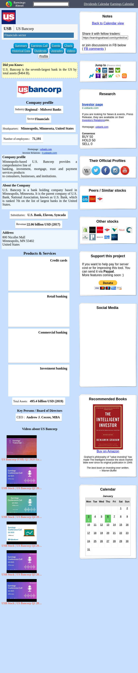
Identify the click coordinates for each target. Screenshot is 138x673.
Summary (21, 45)
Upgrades (57, 50)
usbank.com (46, 149)
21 (114, 533)
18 (95, 533)
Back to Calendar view (108, 23)
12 (101, 524)
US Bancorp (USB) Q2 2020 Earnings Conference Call (22, 459)
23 (127, 533)
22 (120, 533)
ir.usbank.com (49, 152)
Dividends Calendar (97, 4)
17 (88, 533)
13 (108, 524)
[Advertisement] (40, 636)
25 (95, 541)
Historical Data (21, 50)
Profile (43, 56)
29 (120, 541)
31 (88, 549)
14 (114, 524)
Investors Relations (93, 120)
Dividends (40, 50)
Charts (68, 45)
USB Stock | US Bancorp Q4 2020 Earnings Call (22, 545)
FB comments (94, 48)
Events (56, 45)
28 (114, 541)
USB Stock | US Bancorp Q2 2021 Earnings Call (22, 488)
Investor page (92, 104)
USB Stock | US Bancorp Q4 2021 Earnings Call (22, 517)
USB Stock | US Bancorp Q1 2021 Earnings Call (22, 603)
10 (88, 524)
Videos (71, 50)
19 (101, 533)
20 (108, 533)
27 (108, 541)
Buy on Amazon (108, 451)
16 (127, 524)
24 (88, 541)
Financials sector (15, 35)
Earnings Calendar (122, 4)
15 (120, 524)
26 (101, 541)
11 (95, 524)
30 (127, 541)
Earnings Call (39, 45)
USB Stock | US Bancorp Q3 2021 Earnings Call (22, 574)
